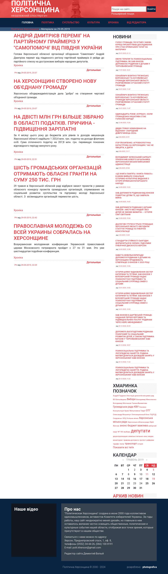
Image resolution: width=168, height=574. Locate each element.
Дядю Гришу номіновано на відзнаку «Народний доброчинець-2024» (130, 130)
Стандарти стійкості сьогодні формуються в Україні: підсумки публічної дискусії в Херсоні (133, 243)
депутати (140, 430)
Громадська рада (123, 406)
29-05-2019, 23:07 (29, 108)
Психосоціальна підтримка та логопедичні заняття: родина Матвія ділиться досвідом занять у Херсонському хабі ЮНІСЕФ (134, 354)
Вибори (131, 399)
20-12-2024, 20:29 (124, 326)
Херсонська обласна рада (138, 422)
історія (140, 444)
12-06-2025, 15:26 (124, 122)
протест (143, 440)
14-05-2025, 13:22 (124, 187)
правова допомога (131, 440)
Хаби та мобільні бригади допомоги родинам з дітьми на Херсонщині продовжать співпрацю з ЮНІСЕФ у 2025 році (132, 258)
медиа (150, 436)
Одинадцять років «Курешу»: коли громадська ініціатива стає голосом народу (133, 116)
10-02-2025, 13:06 (124, 266)
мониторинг (118, 440)
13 (116, 478)
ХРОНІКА (113, 22)
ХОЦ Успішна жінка (130, 418)
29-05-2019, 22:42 (29, 217)
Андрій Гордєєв (119, 396)
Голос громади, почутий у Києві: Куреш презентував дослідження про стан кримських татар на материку (133, 46)
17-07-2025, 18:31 (124, 70)
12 (153, 474)
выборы (127, 432)
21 (122, 483)
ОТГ (148, 410)
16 (134, 478)
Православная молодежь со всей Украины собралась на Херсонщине (53, 232)
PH (16, 73)
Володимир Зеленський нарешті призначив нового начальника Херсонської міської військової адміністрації (133, 160)
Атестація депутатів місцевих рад (140, 396)
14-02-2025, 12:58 (124, 249)
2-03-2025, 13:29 (123, 235)
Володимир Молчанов (122, 403)
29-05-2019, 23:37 (29, 73)
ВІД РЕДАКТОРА (136, 22)
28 (122, 487)
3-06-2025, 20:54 (123, 168)
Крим (126, 411)
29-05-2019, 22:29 (29, 265)
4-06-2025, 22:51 (123, 137)
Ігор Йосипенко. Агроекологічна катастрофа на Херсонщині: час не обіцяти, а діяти (134, 145)
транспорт (131, 443)
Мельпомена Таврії (137, 411)
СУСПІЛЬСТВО (70, 22)
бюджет (132, 425)
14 (122, 478)
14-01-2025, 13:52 (124, 288)
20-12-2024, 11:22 (124, 362)
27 (116, 487)
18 (147, 478)
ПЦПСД (153, 415)
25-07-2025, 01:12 (124, 53)
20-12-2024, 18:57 (124, 345)
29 (128, 487)
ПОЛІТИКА (47, 22)
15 (128, 478)
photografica (149, 567)
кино (145, 436)
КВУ (136, 406)
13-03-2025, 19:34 (124, 218)
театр (122, 444)
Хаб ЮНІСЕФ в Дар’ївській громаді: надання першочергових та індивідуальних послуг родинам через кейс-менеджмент (133, 318)
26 (153, 483)
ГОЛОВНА (27, 22)
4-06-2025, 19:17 (123, 151)
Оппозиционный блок (141, 415)
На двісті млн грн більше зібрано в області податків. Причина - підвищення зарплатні (59, 123)
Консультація (118, 411)
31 (140, 487)
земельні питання (135, 436)
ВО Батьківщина (119, 400)
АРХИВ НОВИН (128, 496)
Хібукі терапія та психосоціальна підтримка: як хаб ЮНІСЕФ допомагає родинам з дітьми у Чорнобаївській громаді (133, 62)
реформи (150, 440)
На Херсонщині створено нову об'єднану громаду (55, 84)
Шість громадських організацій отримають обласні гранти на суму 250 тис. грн (57, 174)
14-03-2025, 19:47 (124, 201)
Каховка (142, 407)
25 (147, 483)
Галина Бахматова (139, 403)
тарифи (116, 444)
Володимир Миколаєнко (146, 400)
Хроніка (18, 65)
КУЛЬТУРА (93, 22)
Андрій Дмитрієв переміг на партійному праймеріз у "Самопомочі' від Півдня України (58, 42)
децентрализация (120, 436)
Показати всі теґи (123, 447)
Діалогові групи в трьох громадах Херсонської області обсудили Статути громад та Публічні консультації (134, 227)
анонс (123, 425)
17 (140, 478)
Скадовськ (117, 418)
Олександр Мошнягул (122, 415)
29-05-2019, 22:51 (29, 159)
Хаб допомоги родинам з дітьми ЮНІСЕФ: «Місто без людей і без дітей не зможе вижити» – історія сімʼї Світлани (133, 211)
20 (116, 483)
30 (134, 487)
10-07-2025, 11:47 (124, 89)
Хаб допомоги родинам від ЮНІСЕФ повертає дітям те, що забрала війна (134, 195)
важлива (142, 425)
